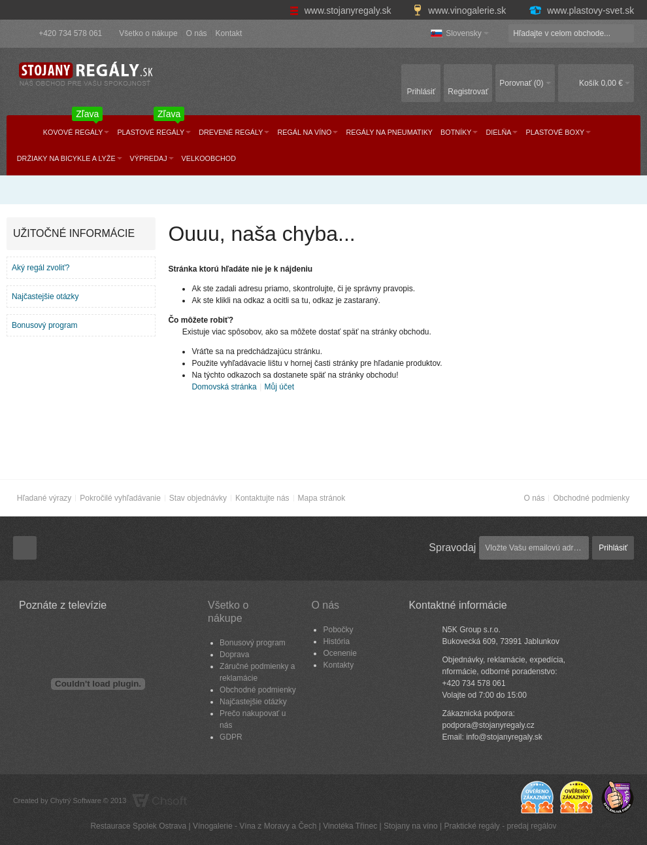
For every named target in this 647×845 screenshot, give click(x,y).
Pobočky (338, 629)
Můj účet (279, 386)
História (336, 641)
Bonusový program (45, 325)
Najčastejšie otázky (45, 296)
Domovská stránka (223, 386)
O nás (196, 33)
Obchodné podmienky (591, 498)
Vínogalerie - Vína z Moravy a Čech (254, 826)
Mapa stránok (322, 498)
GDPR (231, 737)
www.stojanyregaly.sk (342, 10)
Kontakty (338, 665)
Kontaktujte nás (262, 498)
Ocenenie (339, 653)
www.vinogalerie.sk (460, 10)
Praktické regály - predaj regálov (500, 826)
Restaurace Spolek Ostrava (138, 826)
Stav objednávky (198, 498)
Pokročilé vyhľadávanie (120, 498)
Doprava (234, 654)
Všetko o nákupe (148, 33)
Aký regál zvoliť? (41, 267)
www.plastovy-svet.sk (581, 10)
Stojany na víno (411, 826)
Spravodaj (452, 547)
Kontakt (229, 33)
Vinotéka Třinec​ (350, 826)
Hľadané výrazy (44, 498)
